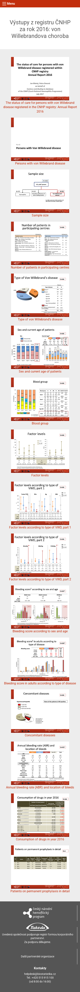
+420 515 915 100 (43, 977)
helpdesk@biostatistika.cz (40, 973)
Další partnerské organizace (37, 956)
